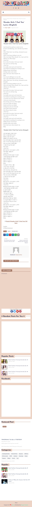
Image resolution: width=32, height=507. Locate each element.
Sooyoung (21, 456)
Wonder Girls (9, 18)
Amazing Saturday (5, 453)
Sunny (26, 456)
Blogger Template (24, 505)
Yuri (17, 458)
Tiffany (8, 458)
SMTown (26, 453)
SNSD (11, 456)
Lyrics (9, 231)
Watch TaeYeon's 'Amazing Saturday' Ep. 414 (18, 359)
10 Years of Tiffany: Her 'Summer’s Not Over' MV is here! (19, 480)
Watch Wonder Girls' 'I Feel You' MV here (17, 222)
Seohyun (15, 456)
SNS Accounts (5, 456)
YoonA (13, 458)
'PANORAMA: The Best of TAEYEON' (11, 439)
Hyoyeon (21, 453)
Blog (13, 505)
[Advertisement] (16, 337)
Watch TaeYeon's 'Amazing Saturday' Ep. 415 (18, 365)
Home (4, 18)
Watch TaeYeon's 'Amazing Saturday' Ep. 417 (18, 468)
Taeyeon (4, 458)
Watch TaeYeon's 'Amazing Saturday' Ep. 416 (18, 371)
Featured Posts (14, 453)
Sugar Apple (7, 27)
